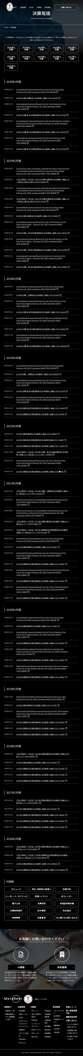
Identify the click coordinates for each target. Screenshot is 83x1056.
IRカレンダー (67, 896)
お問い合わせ (66, 7)
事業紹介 (14, 7)
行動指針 (57, 1033)
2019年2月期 (41, 57)
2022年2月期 (72, 48)
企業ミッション (23, 1014)
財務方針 (67, 889)
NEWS (31, 7)
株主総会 (67, 910)
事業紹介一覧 (9, 1011)
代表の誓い (22, 1039)
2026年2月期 (11, 48)
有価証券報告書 (67, 903)
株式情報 (41, 910)
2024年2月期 (41, 48)
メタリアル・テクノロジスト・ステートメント (23, 1024)
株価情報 (16, 918)
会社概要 (22, 1011)
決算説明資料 (16, 910)
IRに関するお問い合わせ (67, 918)
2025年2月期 (26, 48)
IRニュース (16, 889)
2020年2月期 (26, 57)
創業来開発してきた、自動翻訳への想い (10, 1017)
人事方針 (57, 1029)
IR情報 (39, 7)
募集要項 (57, 1026)
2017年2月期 (72, 57)
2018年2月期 (57, 57)
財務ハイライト (41, 896)
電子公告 (16, 903)
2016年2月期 (11, 67)
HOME (6, 27)
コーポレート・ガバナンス (16, 896)
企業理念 (22, 1030)
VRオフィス (22, 1043)
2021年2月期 (11, 57)
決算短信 (41, 903)
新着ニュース (71, 1007)
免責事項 (41, 918)
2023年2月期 (57, 48)
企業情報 (23, 7)
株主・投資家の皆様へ (41, 889)
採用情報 (48, 7)
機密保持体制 (71, 1017)
